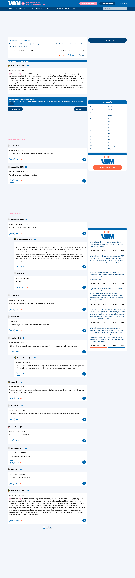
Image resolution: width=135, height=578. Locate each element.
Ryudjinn (13, 338)
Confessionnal (57, 8)
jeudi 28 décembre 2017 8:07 (24, 244)
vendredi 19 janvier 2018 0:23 (17, 410)
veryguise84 (14, 448)
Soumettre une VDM (88, 3)
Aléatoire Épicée (37, 8)
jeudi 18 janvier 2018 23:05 (16, 343)
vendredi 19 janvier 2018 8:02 (17, 474)
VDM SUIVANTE (80, 109)
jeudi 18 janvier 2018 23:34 (16, 387)
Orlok (12, 469)
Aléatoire (18, 8)
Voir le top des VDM (107, 167)
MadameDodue (16, 66)
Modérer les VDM (107, 3)
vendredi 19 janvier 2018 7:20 (17, 453)
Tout (10, 8)
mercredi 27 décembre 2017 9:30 (18, 172)
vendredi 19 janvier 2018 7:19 (17, 431)
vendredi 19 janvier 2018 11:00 (24, 362)
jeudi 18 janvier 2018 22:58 (16, 321)
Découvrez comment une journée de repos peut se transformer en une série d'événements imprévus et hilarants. (46, 102)
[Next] (50, 527)
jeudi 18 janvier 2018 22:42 (16, 150)
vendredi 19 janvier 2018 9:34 (17, 70)
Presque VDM (70, 8)
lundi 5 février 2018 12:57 (23, 278)
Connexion (123, 3)
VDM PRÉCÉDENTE (15, 109)
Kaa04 (12, 382)
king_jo (13, 406)
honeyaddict (15, 167)
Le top (47, 8)
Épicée (26, 8)
